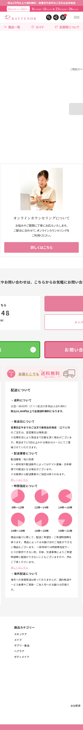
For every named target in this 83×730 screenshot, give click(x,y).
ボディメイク (21, 657)
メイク (18, 640)
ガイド (37, 27)
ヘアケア (19, 651)
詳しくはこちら (19, 480)
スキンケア (20, 634)
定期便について (67, 27)
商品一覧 (12, 27)
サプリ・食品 (21, 645)
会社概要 (75, 705)
